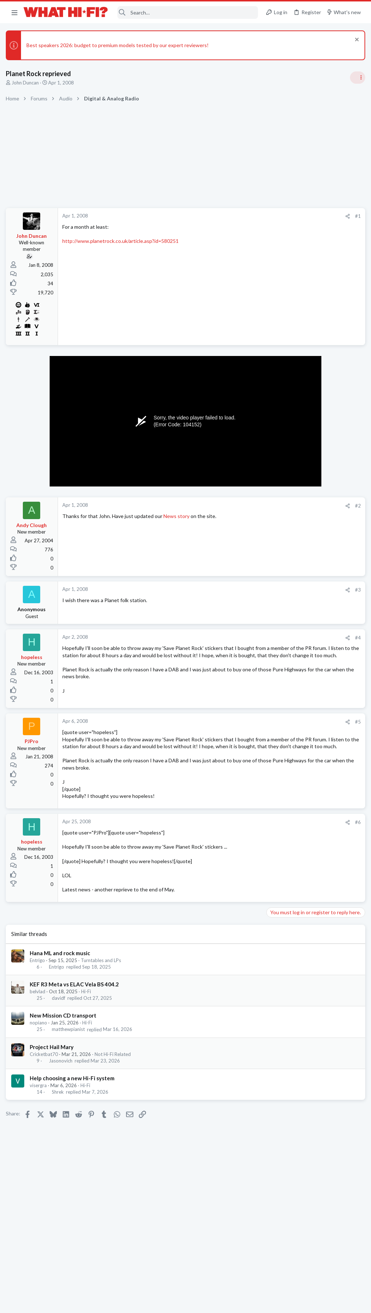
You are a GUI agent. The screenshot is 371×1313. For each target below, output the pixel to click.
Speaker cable (284, 444)
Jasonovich (62, 1084)
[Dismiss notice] (354, 40)
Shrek (59, 1115)
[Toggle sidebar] (356, 77)
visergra (39, 1109)
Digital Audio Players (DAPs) (300, 868)
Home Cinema (283, 610)
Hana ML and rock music (61, 976)
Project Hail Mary (53, 1070)
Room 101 (279, 548)
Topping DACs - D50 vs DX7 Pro (304, 625)
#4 (240, 638)
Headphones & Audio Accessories (303, 727)
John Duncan (26, 83)
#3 (240, 590)
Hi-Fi (87, 1015)
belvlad (39, 1015)
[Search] (187, 12)
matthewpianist (69, 1053)
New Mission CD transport (64, 1039)
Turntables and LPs (102, 983)
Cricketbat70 (45, 1077)
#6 (240, 845)
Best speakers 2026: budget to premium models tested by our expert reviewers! (119, 45)
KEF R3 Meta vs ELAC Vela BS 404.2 (75, 1008)
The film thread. (286, 659)
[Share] (230, 216)
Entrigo (38, 983)
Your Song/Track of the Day (299, 514)
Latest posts (272, 698)
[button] (14, 12)
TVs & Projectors (286, 790)
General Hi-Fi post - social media (304, 479)
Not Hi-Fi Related (114, 1077)
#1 (240, 216)
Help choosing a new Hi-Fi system (73, 1101)
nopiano (40, 1046)
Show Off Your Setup (290, 917)
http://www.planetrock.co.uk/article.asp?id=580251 (122, 241)
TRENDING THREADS (279, 429)
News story (178, 516)
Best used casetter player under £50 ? (311, 714)
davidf (60, 1021)
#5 (240, 731)
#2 (240, 506)
